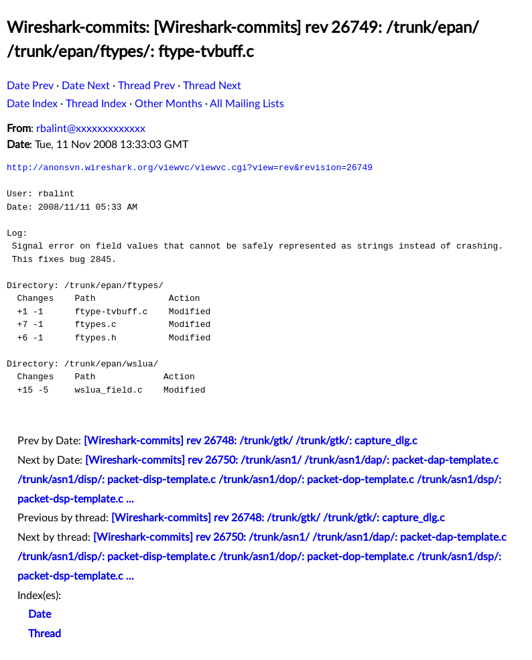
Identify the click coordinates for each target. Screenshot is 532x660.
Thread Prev (146, 85)
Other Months (168, 103)
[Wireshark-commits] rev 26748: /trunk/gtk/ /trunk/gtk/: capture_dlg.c (250, 441)
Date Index (32, 103)
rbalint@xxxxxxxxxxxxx (90, 128)
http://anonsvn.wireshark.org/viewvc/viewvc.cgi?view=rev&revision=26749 (190, 167)
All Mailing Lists (247, 103)
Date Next (86, 85)
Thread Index (96, 103)
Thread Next (212, 85)
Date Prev (30, 85)
